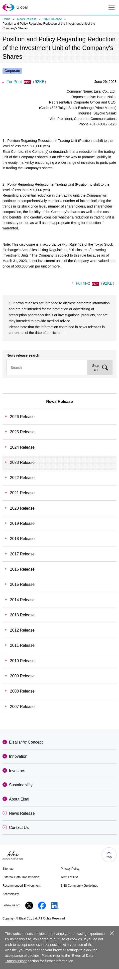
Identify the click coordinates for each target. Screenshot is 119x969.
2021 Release (22, 493)
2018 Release (22, 539)
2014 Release (22, 600)
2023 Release (52, 19)
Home (6, 19)
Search (96, 368)
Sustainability (20, 785)
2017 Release (22, 554)
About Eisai (19, 799)
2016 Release (22, 569)
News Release (26, 19)
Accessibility (10, 894)
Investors (17, 771)
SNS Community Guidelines (79, 885)
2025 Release (22, 432)
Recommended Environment (21, 885)
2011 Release (22, 645)
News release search (22, 355)
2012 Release (22, 630)
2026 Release (22, 417)
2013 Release (22, 615)
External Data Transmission (20, 877)
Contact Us (19, 827)
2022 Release (22, 478)
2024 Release (22, 447)
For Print (27, 82)
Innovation (18, 756)
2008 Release (22, 691)
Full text (96, 283)
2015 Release (22, 584)
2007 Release (22, 706)
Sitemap (7, 868)
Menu (111, 7)
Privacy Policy (70, 868)
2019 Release (22, 523)
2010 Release (22, 661)
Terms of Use (70, 877)
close (112, 933)
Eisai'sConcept (26, 742)
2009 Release (22, 676)
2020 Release (22, 508)
